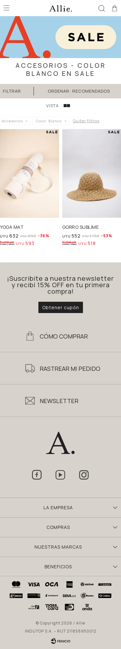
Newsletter (59, 401)
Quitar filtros (86, 121)
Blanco (49, 120)
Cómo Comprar (64, 336)
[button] (101, 8)
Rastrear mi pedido (70, 368)
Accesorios (12, 120)
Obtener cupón (60, 307)
